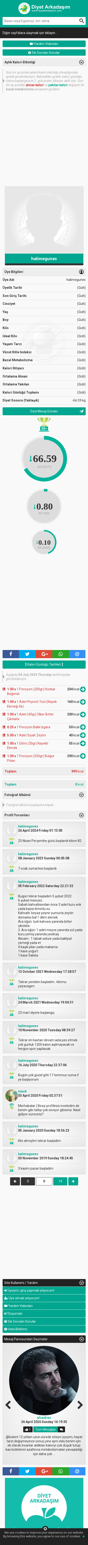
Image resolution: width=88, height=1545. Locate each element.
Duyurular (13, 1313)
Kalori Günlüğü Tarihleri (44, 664)
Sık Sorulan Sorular (44, 52)
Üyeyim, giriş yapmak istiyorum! (29, 1290)
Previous (10, 1404)
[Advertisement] (44, 139)
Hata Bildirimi (15, 1329)
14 (60, 1181)
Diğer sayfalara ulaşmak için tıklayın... (30, 33)
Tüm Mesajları (45, 1429)
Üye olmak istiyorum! (21, 1298)
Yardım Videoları (44, 44)
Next (78, 1404)
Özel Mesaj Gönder (44, 411)
